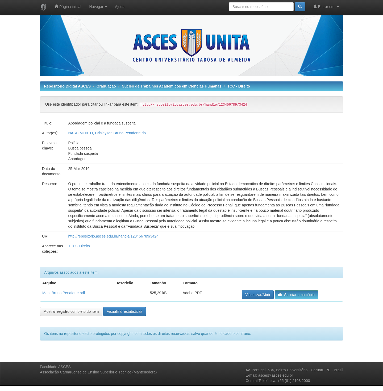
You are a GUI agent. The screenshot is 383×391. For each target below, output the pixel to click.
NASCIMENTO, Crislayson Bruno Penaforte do (107, 133)
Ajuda (119, 7)
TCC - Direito (238, 86)
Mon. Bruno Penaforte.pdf (63, 293)
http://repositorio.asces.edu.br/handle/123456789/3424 (113, 236)
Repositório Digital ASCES (67, 86)
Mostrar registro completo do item (71, 311)
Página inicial (68, 6)
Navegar (98, 7)
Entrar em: (326, 6)
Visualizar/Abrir (257, 295)
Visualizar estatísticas (124, 311)
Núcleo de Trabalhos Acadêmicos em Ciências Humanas (172, 86)
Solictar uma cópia (296, 294)
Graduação (106, 86)
